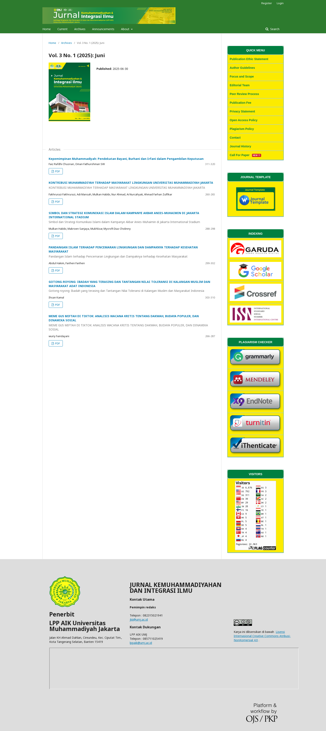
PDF (57, 171)
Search (274, 29)
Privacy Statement (242, 111)
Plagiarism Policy (242, 129)
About (125, 29)
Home (46, 29)
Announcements (103, 29)
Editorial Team (239, 85)
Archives (79, 29)
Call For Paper (245, 155)
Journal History (240, 146)
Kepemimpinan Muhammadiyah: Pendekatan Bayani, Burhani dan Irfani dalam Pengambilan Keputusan (126, 159)
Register (266, 3)
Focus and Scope (242, 76)
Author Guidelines (242, 67)
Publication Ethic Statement (249, 59)
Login (280, 3)
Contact (235, 137)
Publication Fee (240, 102)
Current (62, 29)
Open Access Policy (243, 120)
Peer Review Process (244, 94)
